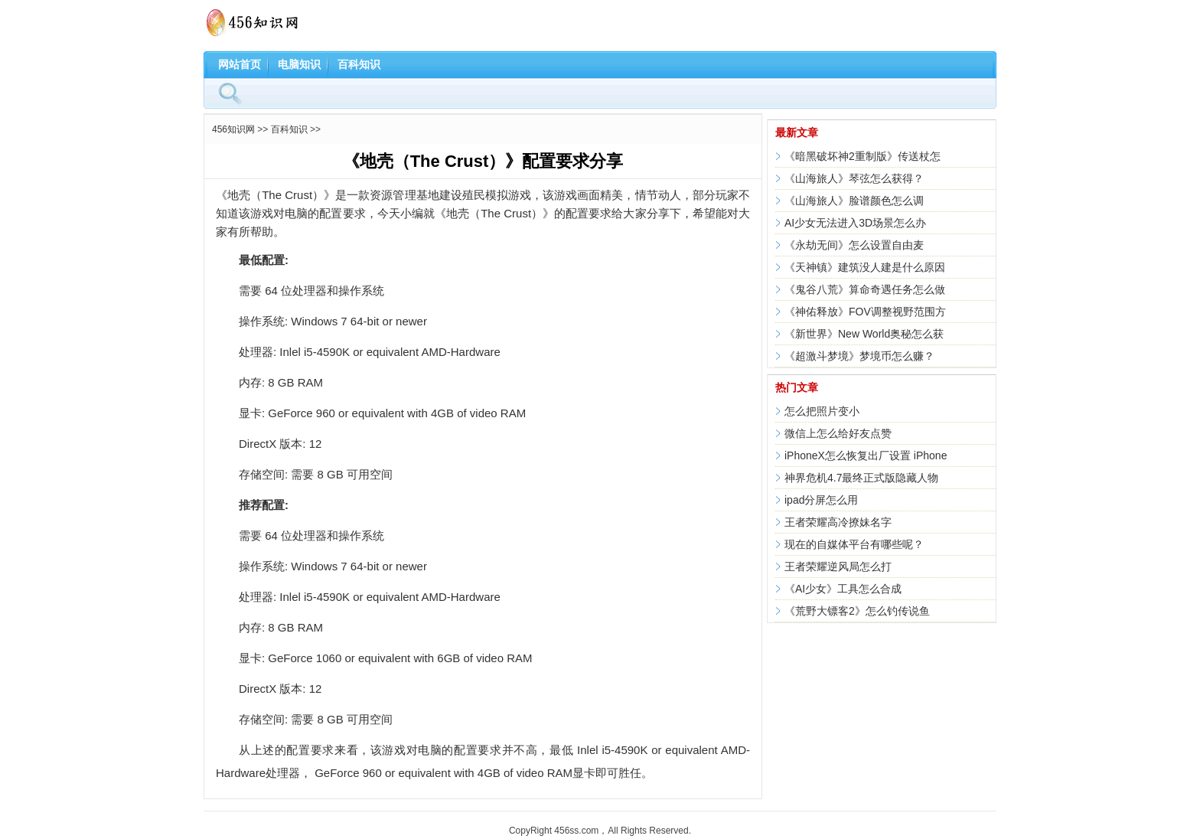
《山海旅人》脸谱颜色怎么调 (854, 200)
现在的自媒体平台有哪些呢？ (854, 544)
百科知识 (359, 64)
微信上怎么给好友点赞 (838, 433)
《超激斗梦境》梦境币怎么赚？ (859, 356)
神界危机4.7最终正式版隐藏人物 (861, 478)
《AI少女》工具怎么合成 (843, 589)
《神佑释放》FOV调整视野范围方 (865, 311)
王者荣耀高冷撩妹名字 (838, 522)
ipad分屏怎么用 (821, 500)
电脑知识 (299, 64)
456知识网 (233, 129)
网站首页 (239, 64)
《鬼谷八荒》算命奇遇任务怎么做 (864, 289)
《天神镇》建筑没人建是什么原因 (864, 267)
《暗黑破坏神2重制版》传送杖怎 (862, 156)
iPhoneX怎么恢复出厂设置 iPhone (865, 455)
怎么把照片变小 (821, 411)
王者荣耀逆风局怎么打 (838, 566)
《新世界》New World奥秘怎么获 (864, 334)
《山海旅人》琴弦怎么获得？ (854, 178)
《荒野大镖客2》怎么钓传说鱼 (857, 611)
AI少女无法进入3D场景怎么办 (855, 223)
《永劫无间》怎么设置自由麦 (854, 245)
